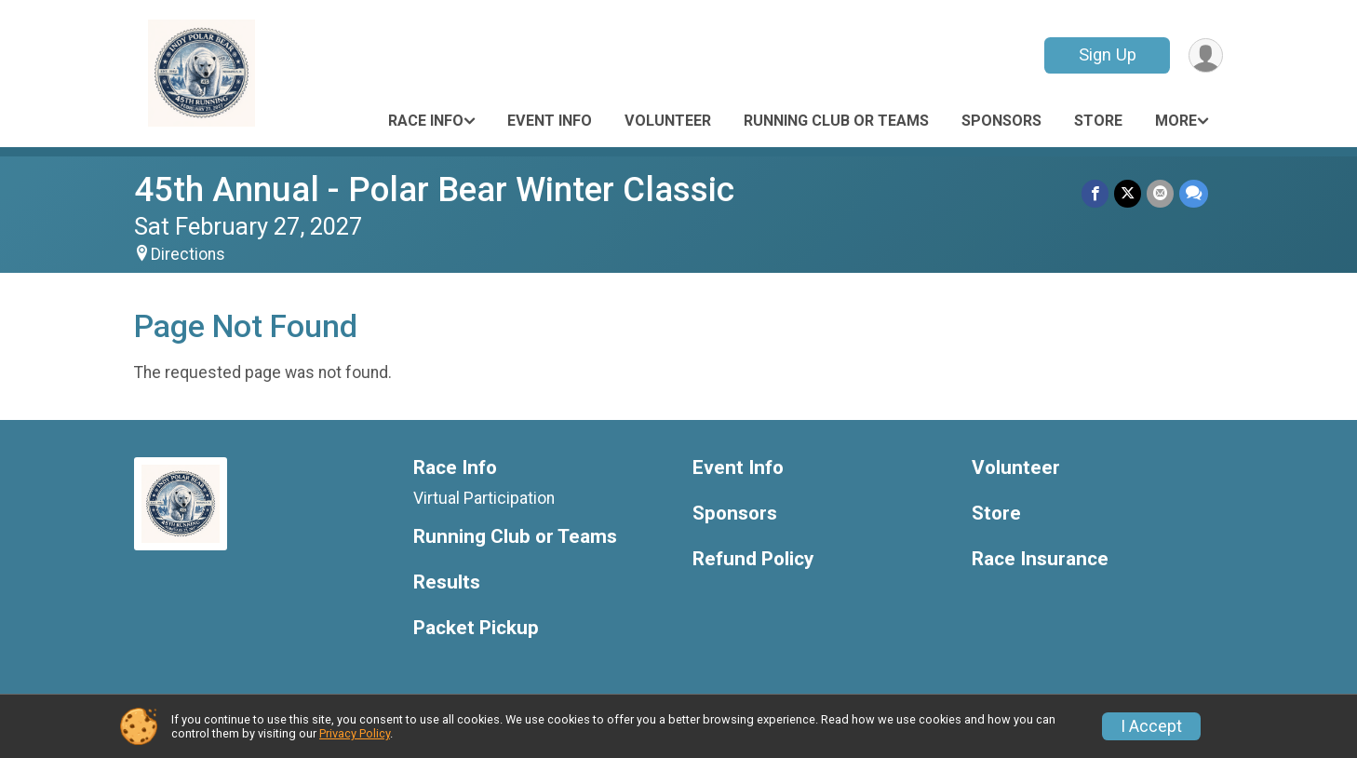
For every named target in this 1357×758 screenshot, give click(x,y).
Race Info (426, 120)
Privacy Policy (354, 733)
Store (1098, 120)
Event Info (549, 120)
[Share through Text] (1193, 193)
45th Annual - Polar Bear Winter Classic (434, 189)
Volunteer (668, 120)
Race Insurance (1040, 559)
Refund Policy (752, 559)
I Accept (1151, 726)
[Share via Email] (1160, 193)
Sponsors (1001, 120)
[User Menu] (1206, 55)
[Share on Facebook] (1095, 193)
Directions (188, 254)
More (1176, 120)
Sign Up (1107, 54)
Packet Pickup (476, 628)
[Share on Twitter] (1127, 193)
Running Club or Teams (836, 120)
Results (446, 582)
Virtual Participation (484, 498)
